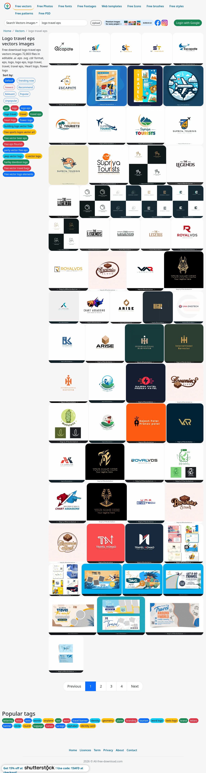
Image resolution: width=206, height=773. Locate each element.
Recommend (26, 87)
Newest (9, 87)
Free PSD (44, 13)
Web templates (112, 6)
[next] (135, 686)
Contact (132, 750)
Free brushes (155, 6)
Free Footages (86, 6)
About (120, 750)
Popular (24, 94)
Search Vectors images (20, 23)
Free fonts (65, 6)
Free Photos (45, 6)
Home (7, 31)
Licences (85, 750)
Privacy (108, 750)
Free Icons (134, 6)
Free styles (176, 6)
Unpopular (11, 100)
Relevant (10, 94)
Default (9, 80)
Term (97, 750)
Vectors (20, 31)
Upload (96, 23)
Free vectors (23, 6)
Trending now (26, 80)
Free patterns (24, 13)
